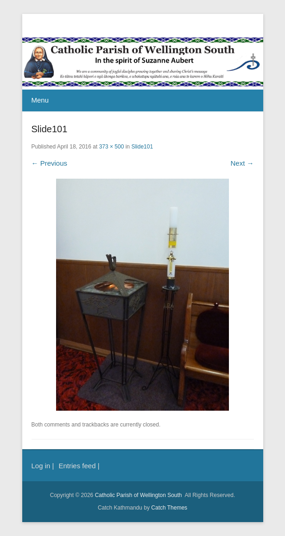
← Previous (50, 163)
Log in (41, 466)
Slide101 (142, 146)
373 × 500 (111, 146)
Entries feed (76, 466)
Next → (241, 163)
